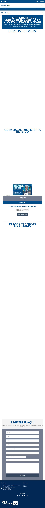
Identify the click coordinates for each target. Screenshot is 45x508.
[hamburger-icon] (42, 5)
